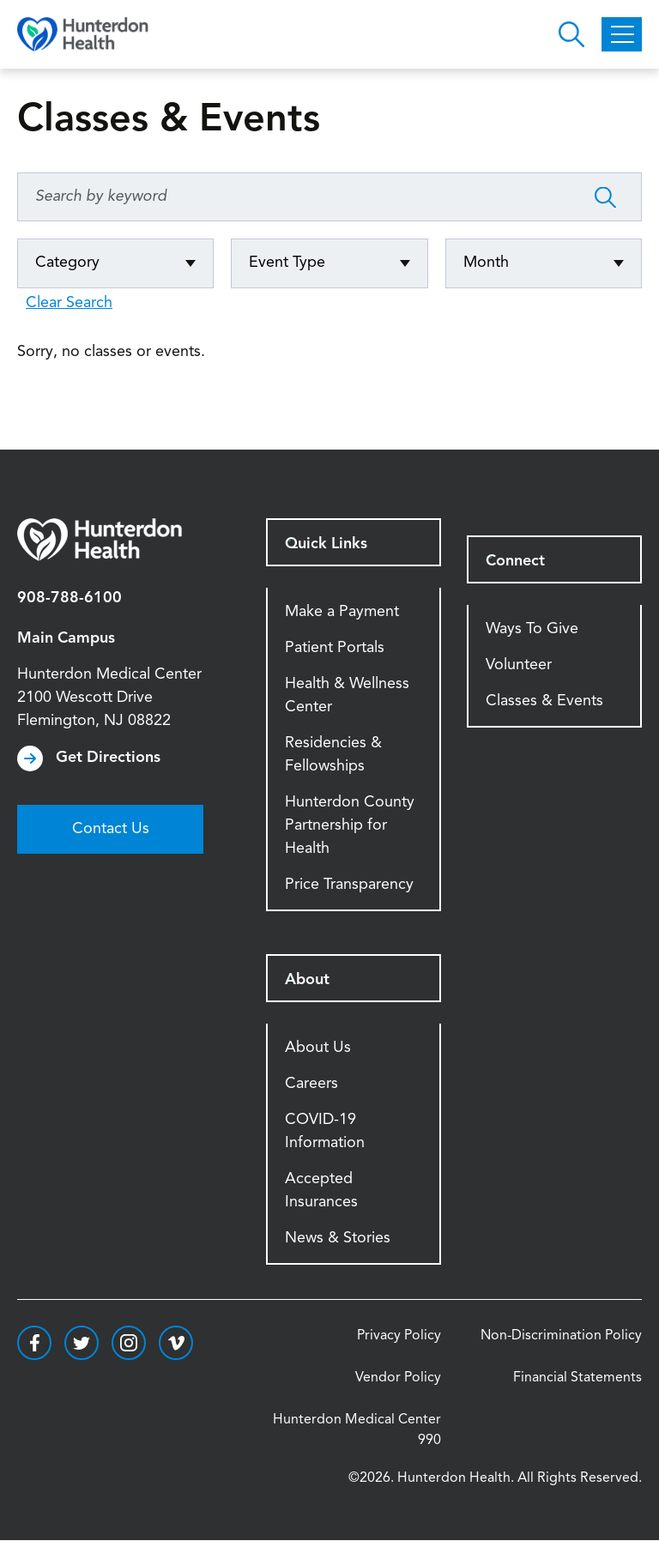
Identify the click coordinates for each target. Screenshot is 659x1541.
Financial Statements (577, 1378)
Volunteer (519, 665)
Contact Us (110, 829)
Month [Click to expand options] (486, 262)
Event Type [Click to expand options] (287, 262)
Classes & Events (544, 701)
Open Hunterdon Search (571, 34)
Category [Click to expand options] (67, 262)
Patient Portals (334, 648)
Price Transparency (349, 884)
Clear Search (69, 303)
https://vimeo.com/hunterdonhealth (176, 1343)
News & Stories (337, 1238)
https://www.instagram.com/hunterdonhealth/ (129, 1343)
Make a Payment (342, 611)
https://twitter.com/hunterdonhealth (81, 1343)
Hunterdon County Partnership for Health (349, 825)
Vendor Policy (398, 1378)
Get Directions (108, 757)
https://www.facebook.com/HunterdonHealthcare (34, 1343)
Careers (311, 1083)
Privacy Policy (399, 1336)
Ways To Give (532, 629)
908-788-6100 (69, 598)
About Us (318, 1047)
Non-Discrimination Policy (561, 1336)
